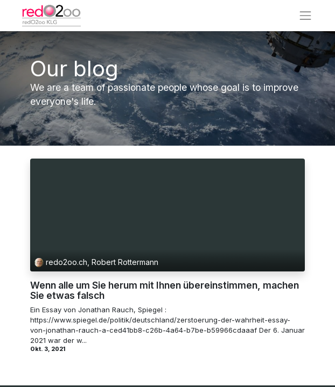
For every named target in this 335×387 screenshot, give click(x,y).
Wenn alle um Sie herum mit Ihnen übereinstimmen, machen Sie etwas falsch (164, 290)
